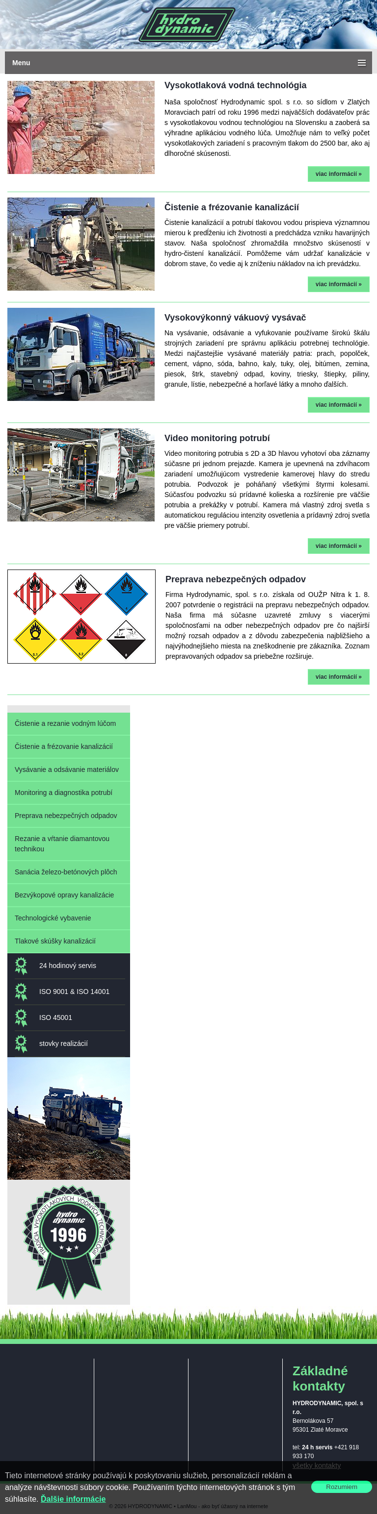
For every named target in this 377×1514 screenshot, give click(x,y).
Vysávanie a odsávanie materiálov (67, 769)
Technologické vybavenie (53, 918)
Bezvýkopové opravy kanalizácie (64, 895)
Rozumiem (341, 1486)
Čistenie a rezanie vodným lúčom (65, 723)
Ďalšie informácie (73, 1499)
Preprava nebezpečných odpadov (66, 815)
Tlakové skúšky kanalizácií (55, 941)
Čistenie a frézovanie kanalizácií (64, 746)
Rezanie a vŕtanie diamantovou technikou (62, 844)
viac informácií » (339, 174)
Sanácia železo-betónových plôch (66, 872)
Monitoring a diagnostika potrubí (63, 792)
